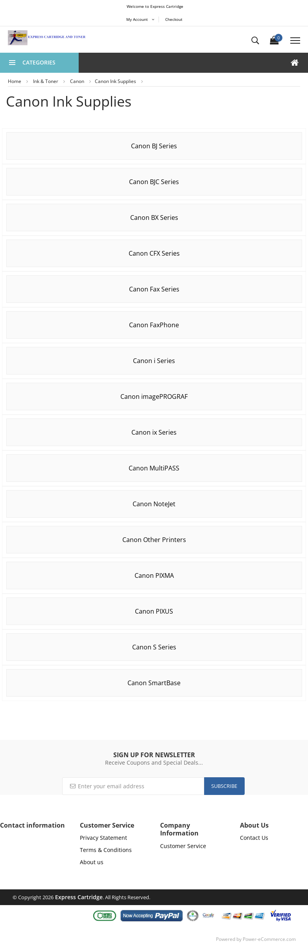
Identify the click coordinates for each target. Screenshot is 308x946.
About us (91, 862)
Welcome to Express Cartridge (155, 6)
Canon (77, 81)
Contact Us (254, 837)
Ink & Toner (45, 81)
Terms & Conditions (106, 850)
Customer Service (183, 846)
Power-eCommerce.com (269, 939)
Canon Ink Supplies (115, 81)
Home (14, 81)
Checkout (174, 19)
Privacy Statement (103, 837)
